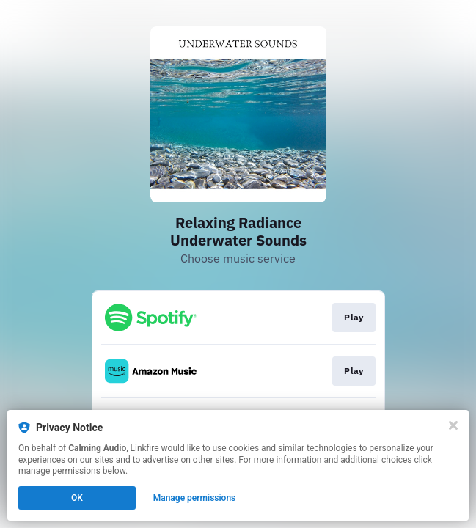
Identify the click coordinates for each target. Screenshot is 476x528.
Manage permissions (194, 498)
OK (77, 498)
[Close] (453, 425)
